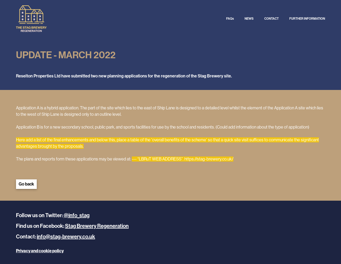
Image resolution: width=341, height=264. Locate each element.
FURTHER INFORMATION (307, 18)
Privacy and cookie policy (40, 250)
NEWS (249, 18)
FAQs (230, 18)
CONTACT (271, 18)
